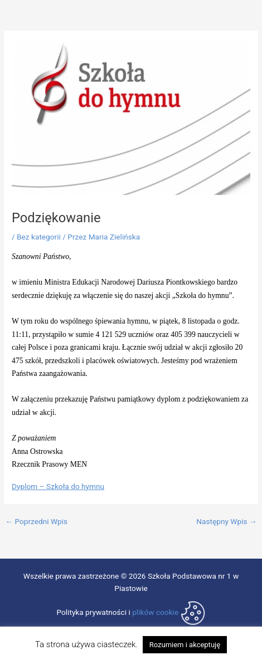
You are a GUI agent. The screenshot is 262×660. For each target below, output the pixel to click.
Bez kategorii (39, 236)
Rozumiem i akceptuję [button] (184, 645)
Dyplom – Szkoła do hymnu (58, 486)
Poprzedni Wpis (36, 522)
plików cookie (155, 612)
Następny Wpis (226, 522)
